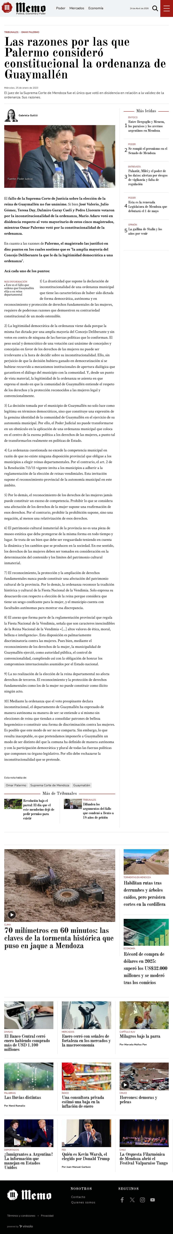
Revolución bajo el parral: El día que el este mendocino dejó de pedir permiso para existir (38, 809)
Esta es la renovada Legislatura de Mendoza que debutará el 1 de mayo (147, 207)
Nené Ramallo (17, 1105)
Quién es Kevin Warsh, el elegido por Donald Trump (86, 1156)
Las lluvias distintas (22, 1098)
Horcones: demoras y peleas (138, 1100)
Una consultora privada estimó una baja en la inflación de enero (83, 1102)
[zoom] (59, 156)
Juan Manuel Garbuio (79, 1167)
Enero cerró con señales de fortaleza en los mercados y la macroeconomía (86, 1041)
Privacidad (47, 1215)
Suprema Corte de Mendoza (49, 785)
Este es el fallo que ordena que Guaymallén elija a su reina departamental (19, 290)
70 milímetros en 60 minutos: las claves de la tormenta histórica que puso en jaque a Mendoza (59, 938)
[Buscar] (155, 8)
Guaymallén (81, 785)
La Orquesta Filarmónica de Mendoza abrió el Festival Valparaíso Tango (144, 1159)
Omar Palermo (16, 785)
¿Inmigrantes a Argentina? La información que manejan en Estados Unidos (28, 1161)
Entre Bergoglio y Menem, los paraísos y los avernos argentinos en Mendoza (146, 126)
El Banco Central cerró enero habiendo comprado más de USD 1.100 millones (27, 1043)
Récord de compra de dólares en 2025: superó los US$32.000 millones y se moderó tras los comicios (145, 968)
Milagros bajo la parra (140, 1036)
